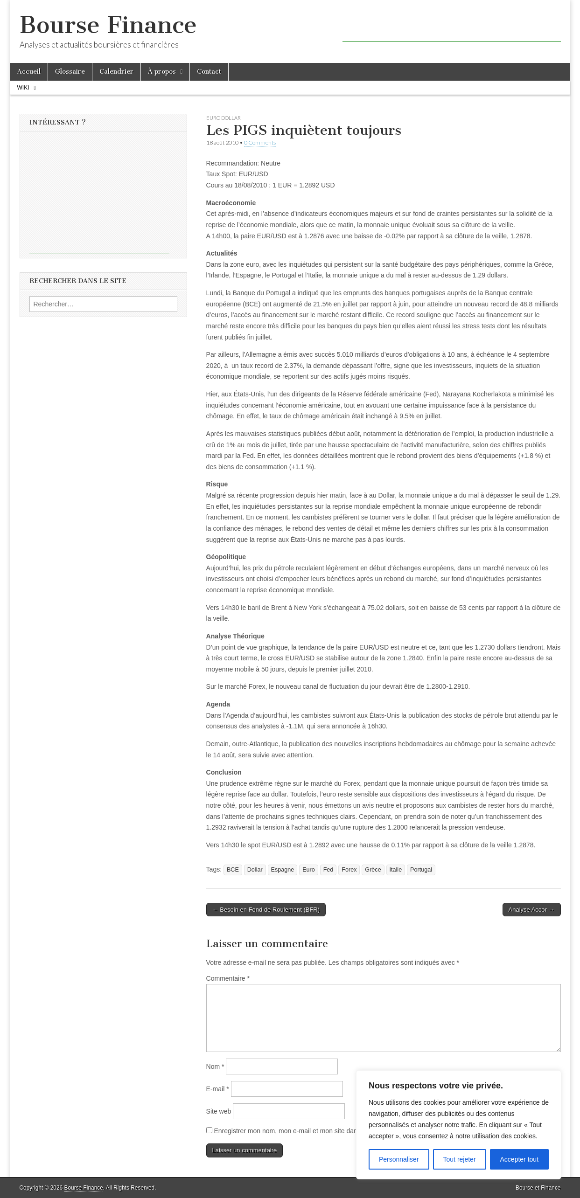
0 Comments (260, 142)
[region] (458, 1124)
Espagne (282, 869)
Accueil (29, 72)
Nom (215, 1066)
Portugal (421, 869)
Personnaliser (399, 1159)
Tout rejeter (459, 1159)
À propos (162, 72)
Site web (218, 1111)
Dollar (255, 869)
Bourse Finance (108, 25)
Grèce (373, 869)
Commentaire (228, 978)
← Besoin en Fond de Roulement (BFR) (266, 909)
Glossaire (70, 72)
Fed (328, 869)
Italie (396, 869)
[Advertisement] (451, 28)
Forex (349, 869)
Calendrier (116, 72)
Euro (308, 869)
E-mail (217, 1089)
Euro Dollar (223, 118)
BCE (233, 869)
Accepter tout (519, 1159)
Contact (209, 72)
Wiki (23, 87)
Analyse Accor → (532, 909)
